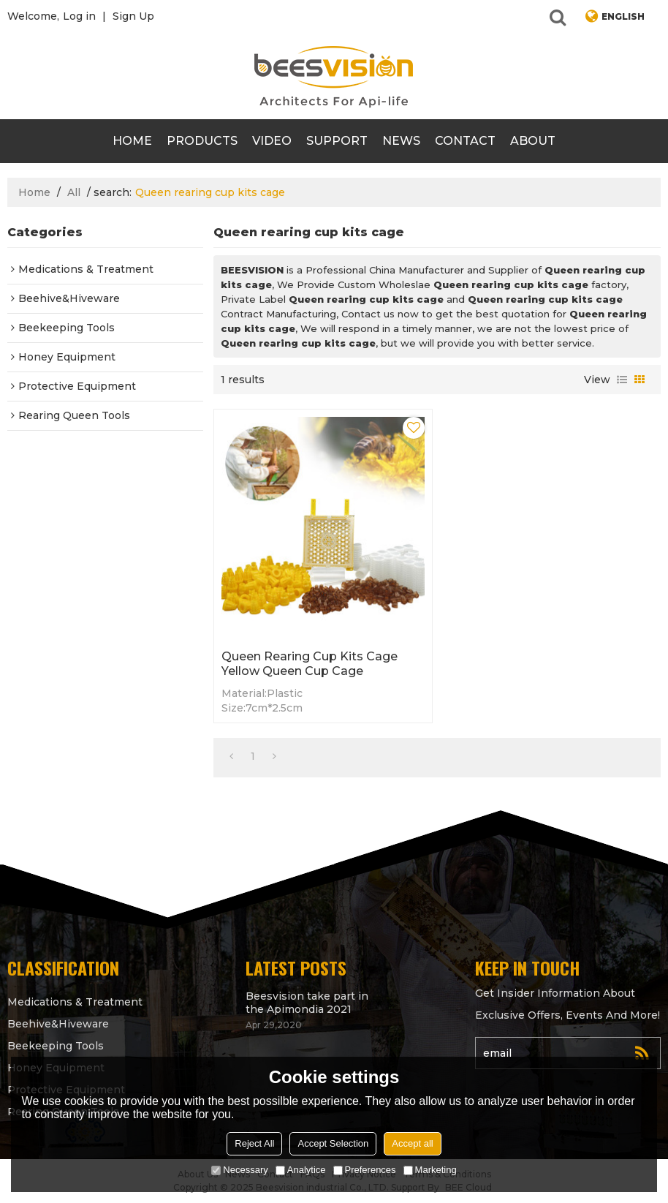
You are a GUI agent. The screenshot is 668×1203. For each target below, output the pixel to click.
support (337, 141)
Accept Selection (332, 1143)
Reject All (254, 1143)
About (532, 141)
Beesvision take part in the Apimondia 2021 (307, 1002)
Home (132, 141)
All (73, 192)
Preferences (364, 1169)
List (622, 379)
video (272, 141)
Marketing (430, 1169)
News (401, 141)
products (202, 141)
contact (465, 141)
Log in (79, 16)
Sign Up (133, 16)
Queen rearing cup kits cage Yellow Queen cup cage (309, 663)
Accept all (412, 1143)
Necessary (239, 1169)
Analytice (301, 1169)
